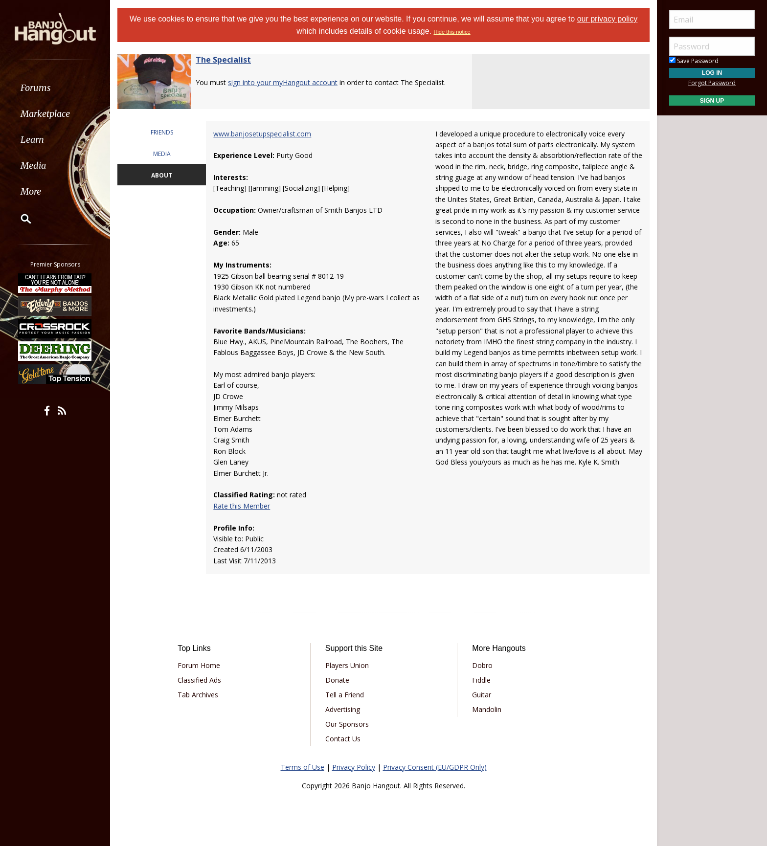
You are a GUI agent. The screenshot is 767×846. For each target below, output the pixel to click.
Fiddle (481, 680)
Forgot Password (712, 83)
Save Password (694, 61)
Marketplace (45, 113)
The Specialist (223, 59)
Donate (337, 680)
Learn (32, 139)
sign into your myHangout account (283, 82)
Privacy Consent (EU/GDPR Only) (435, 767)
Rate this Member (241, 506)
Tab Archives (198, 694)
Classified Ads (199, 680)
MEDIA (162, 154)
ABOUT (161, 175)
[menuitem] (55, 88)
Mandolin (486, 709)
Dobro (482, 665)
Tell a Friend (344, 694)
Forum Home (199, 665)
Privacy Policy (353, 767)
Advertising (342, 709)
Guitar (481, 694)
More (31, 191)
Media (33, 165)
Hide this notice (451, 32)
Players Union (347, 665)
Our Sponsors (347, 724)
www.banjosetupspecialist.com (262, 133)
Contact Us (343, 738)
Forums (36, 87)
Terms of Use (302, 767)
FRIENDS (162, 132)
